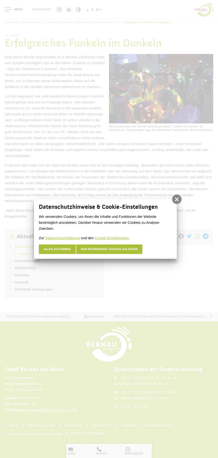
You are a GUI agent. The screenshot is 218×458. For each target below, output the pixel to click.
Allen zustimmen (57, 249)
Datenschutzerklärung (62, 238)
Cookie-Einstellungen (112, 238)
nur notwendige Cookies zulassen (109, 249)
